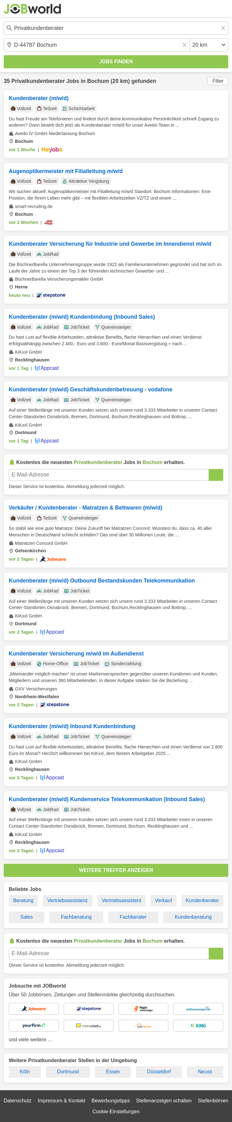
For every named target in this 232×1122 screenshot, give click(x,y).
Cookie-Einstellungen (116, 1111)
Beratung (23, 900)
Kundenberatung (193, 917)
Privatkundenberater (38, 81)
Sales (26, 917)
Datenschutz (18, 1100)
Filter (218, 81)
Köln (25, 1071)
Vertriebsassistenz (67, 900)
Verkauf (163, 900)
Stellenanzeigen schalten (164, 1100)
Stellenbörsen (213, 1100)
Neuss (205, 1071)
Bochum (98, 81)
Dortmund (68, 1071)
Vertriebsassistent (121, 900)
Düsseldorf (159, 1071)
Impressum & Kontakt (61, 1100)
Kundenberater (202, 900)
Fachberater (133, 917)
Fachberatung (76, 917)
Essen (113, 1071)
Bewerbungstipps (110, 1100)
